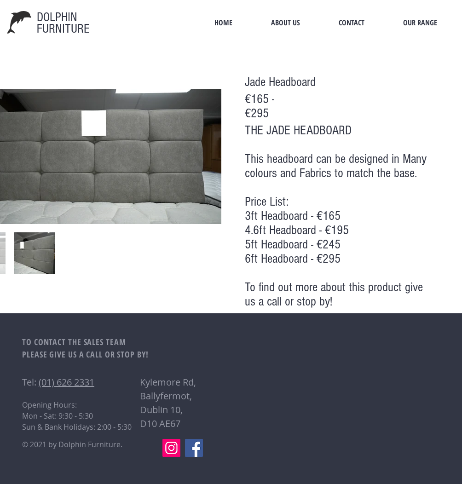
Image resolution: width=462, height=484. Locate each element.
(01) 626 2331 (66, 382)
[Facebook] (194, 448)
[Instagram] (171, 448)
